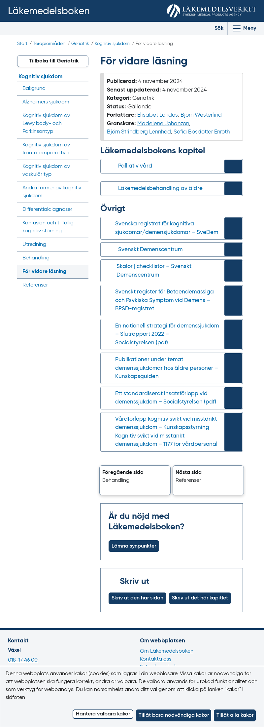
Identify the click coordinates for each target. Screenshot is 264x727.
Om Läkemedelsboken (166, 651)
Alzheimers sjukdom (45, 102)
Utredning (34, 244)
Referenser (35, 285)
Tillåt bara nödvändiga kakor (174, 715)
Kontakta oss (155, 659)
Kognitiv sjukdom (112, 43)
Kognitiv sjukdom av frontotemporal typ (46, 149)
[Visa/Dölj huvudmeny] (244, 28)
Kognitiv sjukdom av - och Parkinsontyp (46, 123)
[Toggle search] (214, 28)
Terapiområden (49, 43)
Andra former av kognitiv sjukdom (51, 192)
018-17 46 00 (23, 660)
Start (22, 43)
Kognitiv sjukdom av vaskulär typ (46, 170)
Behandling (36, 258)
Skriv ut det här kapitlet (200, 598)
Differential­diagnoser (47, 209)
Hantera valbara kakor (103, 714)
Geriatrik (80, 43)
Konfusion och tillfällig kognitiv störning (48, 227)
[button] (135, 480)
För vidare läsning (44, 271)
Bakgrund (34, 88)
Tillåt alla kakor (234, 715)
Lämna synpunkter (134, 546)
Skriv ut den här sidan (137, 598)
